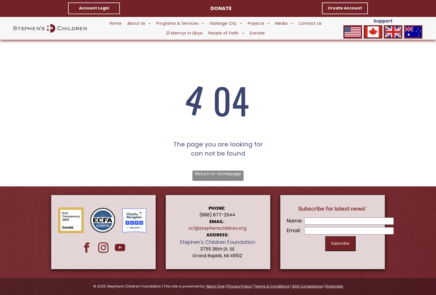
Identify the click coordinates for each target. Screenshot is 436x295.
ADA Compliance (307, 286)
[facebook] (86, 248)
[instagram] (103, 248)
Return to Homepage (218, 174)
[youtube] (120, 248)
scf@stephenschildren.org (217, 228)
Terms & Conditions (271, 286)
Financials (334, 286)
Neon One (215, 286)
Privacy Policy (239, 286)
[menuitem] (116, 23)
